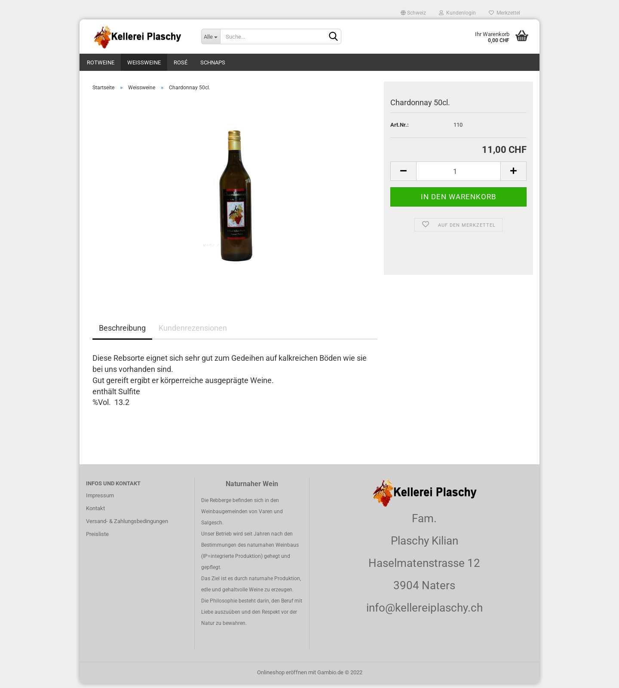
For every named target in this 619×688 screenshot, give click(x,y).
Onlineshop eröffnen (282, 676)
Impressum (100, 499)
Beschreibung (122, 332)
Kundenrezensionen (193, 332)
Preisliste (97, 538)
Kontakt (95, 512)
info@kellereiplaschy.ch (424, 612)
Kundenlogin (457, 13)
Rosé (180, 62)
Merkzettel (504, 13)
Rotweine (100, 62)
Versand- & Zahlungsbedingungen (127, 525)
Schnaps (212, 62)
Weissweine (144, 62)
